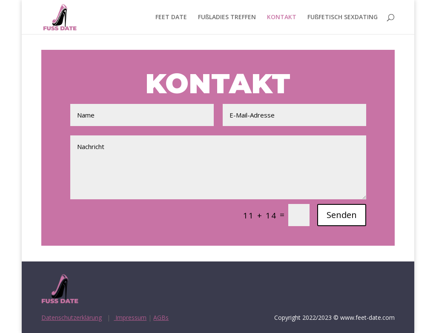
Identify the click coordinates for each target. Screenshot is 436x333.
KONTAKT (281, 17)
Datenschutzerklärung (71, 317)
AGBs (161, 317)
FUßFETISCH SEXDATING (342, 17)
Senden (342, 215)
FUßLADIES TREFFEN (227, 17)
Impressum (130, 317)
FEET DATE (171, 17)
